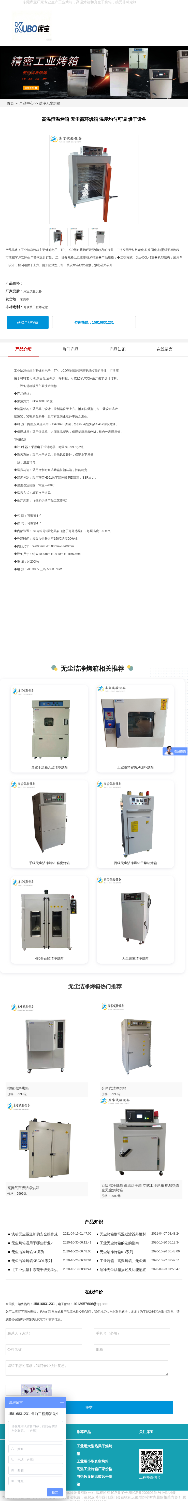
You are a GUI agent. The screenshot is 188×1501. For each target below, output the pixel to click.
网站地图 (169, 1493)
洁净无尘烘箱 (49, 103)
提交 (89, 1407)
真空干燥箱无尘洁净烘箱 (49, 767)
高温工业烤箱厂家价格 (94, 1469)
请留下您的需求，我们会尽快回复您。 (87, 1368)
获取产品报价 (27, 322)
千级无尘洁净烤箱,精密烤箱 (49, 863)
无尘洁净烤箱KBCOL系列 (31, 1261)
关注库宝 (146, 1432)
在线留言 (164, 349)
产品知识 (117, 349)
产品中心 (26, 103)
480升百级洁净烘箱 (49, 958)
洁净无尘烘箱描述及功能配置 (123, 1270)
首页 (10, 103)
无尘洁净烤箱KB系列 (28, 1252)
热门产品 (70, 349)
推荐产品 (84, 1432)
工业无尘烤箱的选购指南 (119, 1243)
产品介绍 (23, 349)
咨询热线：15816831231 (94, 322)
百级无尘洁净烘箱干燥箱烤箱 (135, 863)
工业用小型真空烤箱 (93, 1461)
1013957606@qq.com (90, 1304)
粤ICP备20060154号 (145, 1493)
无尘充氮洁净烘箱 (135, 958)
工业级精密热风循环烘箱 (135, 767)
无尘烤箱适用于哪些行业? (32, 1243)
